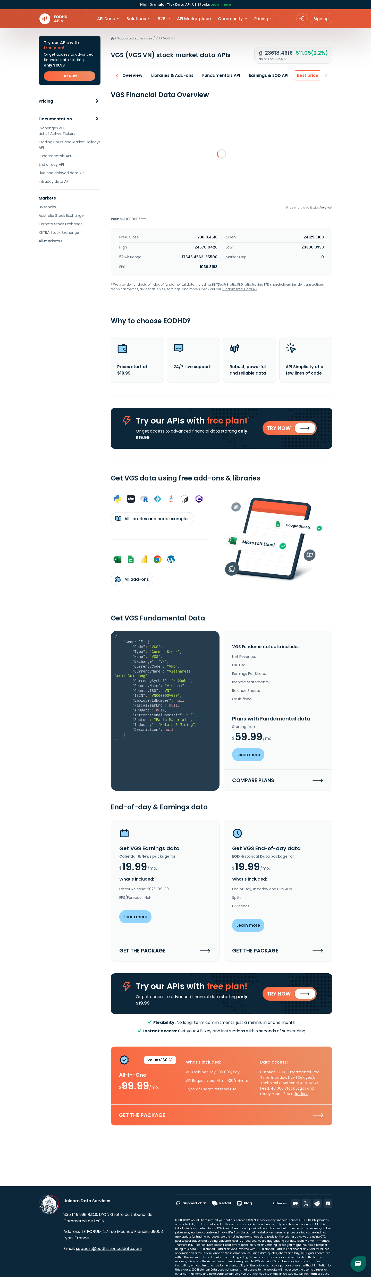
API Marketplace (194, 19)
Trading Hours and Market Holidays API (69, 144)
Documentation (55, 119)
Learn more (220, 4)
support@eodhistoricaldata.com (109, 1248)
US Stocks (47, 207)
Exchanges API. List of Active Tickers (57, 131)
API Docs (106, 19)
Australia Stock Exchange (61, 215)
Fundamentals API (55, 156)
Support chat (191, 1203)
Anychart (325, 207)
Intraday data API (54, 181)
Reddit (221, 1203)
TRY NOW (69, 76)
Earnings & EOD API (267, 75)
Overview (131, 75)
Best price (306, 75)
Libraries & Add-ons (171, 75)
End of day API (51, 164)
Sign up (321, 18)
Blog (244, 1203)
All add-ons (132, 580)
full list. (301, 1095)
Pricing (46, 101)
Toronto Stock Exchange (61, 224)
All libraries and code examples (152, 520)
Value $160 (160, 1062)
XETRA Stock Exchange (59, 232)
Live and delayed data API (62, 173)
